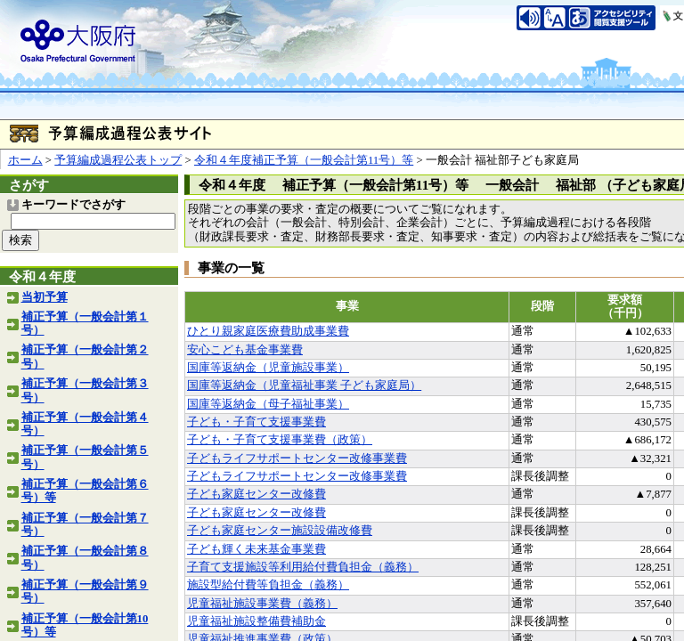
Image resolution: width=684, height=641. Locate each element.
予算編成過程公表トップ (118, 160)
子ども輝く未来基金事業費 (256, 549)
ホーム (25, 160)
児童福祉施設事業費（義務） (262, 603)
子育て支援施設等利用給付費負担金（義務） (303, 567)
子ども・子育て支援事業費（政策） (279, 440)
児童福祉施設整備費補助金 (256, 621)
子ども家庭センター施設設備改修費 (279, 530)
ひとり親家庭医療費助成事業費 (268, 331)
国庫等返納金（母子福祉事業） (268, 404)
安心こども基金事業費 (245, 350)
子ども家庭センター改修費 (256, 494)
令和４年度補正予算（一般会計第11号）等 (303, 160)
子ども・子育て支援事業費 (256, 422)
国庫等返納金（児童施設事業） (268, 367)
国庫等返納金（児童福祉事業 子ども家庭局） (304, 385)
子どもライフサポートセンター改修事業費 (297, 458)
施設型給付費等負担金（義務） (268, 585)
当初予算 (44, 297)
